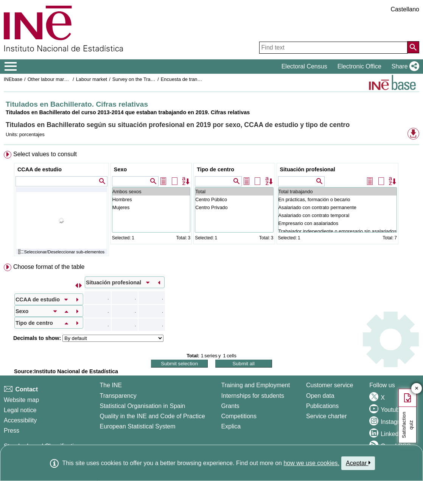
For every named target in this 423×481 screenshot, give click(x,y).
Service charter (326, 416)
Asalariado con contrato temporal (337, 215)
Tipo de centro (215, 169)
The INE (111, 385)
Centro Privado (234, 207)
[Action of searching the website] (413, 47)
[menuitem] (211, 205)
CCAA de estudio (39, 169)
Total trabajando (337, 192)
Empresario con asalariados (337, 223)
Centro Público (234, 199)
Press (11, 430)
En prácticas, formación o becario (337, 199)
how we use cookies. (311, 463)
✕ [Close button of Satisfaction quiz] (417, 388)
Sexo (120, 169)
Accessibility (20, 420)
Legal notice (20, 410)
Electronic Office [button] (359, 66)
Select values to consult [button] (45, 154)
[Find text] (333, 48)
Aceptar (358, 462)
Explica (231, 426)
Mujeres (151, 207)
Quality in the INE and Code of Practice (152, 416)
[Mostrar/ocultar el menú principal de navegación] (11, 66)
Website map (21, 400)
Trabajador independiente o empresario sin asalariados (337, 231)
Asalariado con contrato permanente (337, 207)
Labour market (91, 79)
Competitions (239, 416)
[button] (404, 66)
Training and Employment (255, 385)
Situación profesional (307, 169)
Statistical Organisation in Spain (142, 406)
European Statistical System (137, 426)
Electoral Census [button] (304, 66)
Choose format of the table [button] (49, 267)
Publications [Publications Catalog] (322, 406)
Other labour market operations (61, 79)
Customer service (329, 385)
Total (234, 192)
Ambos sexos (151, 192)
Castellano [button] (404, 9)
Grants (230, 406)
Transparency (118, 396)
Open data (320, 396)
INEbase (13, 79)
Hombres (151, 199)
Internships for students (252, 396)
